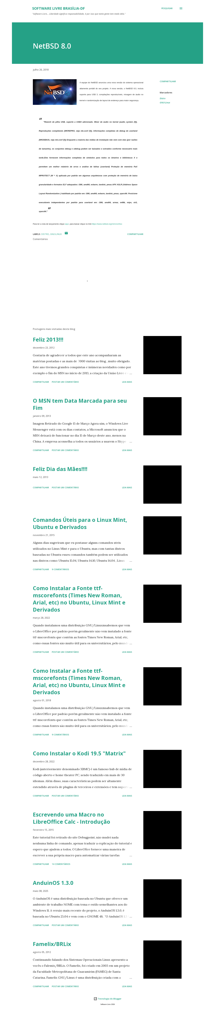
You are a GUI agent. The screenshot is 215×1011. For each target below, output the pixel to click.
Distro (162, 98)
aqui (67, 224)
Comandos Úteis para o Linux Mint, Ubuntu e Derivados (80, 523)
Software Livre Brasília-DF (58, 8)
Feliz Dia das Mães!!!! (60, 469)
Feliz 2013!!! (48, 339)
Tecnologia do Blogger (107, 998)
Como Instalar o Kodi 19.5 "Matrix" (79, 753)
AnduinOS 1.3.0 (53, 882)
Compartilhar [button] (168, 81)
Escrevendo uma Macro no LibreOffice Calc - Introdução (71, 818)
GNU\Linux (165, 102)
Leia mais (127, 381)
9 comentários (60, 569)
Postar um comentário (65, 381)
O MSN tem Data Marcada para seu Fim (80, 404)
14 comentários (61, 864)
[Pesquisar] (167, 8)
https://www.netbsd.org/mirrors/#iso (107, 224)
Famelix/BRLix (52, 944)
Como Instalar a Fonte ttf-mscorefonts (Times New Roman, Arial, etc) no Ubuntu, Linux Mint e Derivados (79, 598)
